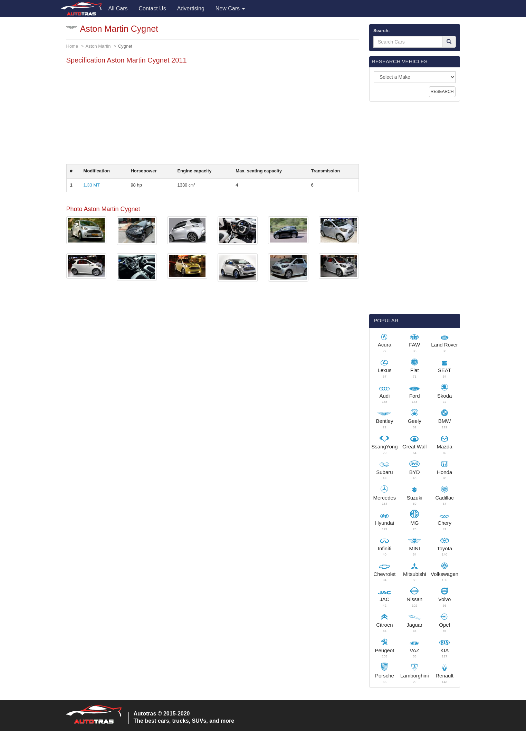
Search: (381, 30)
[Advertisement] (212, 115)
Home (72, 46)
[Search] (449, 42)
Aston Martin (98, 46)
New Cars (230, 8)
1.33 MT (91, 185)
